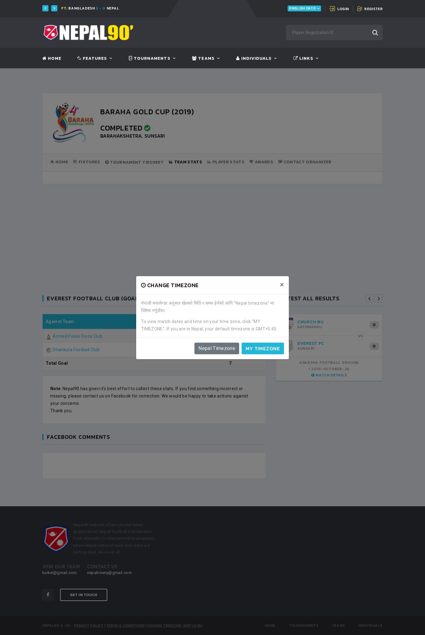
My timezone (263, 348)
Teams (203, 58)
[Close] (282, 284)
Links (303, 58)
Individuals (254, 58)
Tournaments (149, 58)
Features (92, 58)
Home (51, 58)
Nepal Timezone (216, 348)
